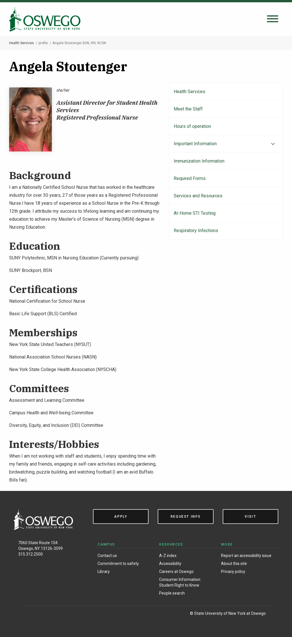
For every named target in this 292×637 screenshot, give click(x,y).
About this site (234, 563)
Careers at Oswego (176, 571)
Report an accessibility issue (246, 555)
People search (172, 593)
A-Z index (168, 555)
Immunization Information (199, 161)
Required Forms (190, 178)
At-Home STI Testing (195, 213)
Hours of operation (192, 126)
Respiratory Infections (196, 230)
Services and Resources (198, 195)
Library (104, 571)
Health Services (21, 43)
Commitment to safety (118, 563)
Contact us (107, 555)
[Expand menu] (273, 144)
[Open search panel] (272, 19)
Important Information (195, 143)
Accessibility (170, 563)
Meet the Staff (188, 109)
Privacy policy (233, 571)
